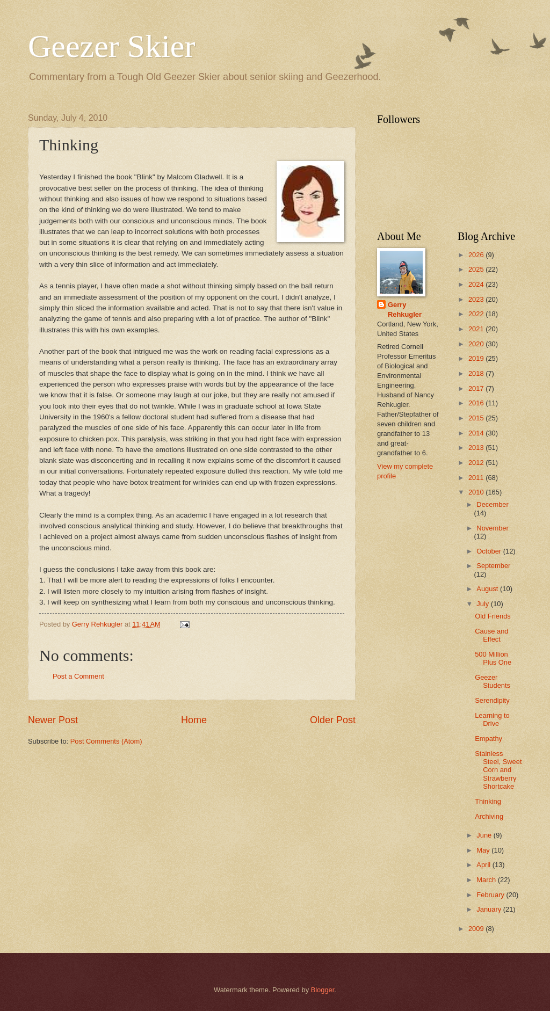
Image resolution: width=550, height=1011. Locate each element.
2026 (477, 255)
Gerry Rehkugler (405, 309)
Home (194, 720)
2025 (477, 269)
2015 (477, 418)
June (485, 835)
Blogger (323, 990)
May (483, 850)
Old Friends (493, 616)
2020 (477, 344)
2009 (477, 929)
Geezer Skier (111, 46)
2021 (477, 329)
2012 (477, 463)
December (492, 504)
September (493, 566)
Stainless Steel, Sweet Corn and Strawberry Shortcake (498, 770)
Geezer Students (492, 681)
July (483, 604)
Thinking (488, 801)
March (486, 880)
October (489, 551)
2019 (477, 358)
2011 (477, 478)
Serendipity (492, 700)
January (489, 909)
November (492, 528)
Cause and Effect (491, 635)
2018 (477, 373)
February (491, 895)
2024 (477, 284)
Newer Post (53, 720)
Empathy (488, 738)
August (488, 589)
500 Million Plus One (493, 658)
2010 (477, 492)
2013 (477, 447)
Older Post (333, 720)
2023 (477, 299)
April (484, 865)
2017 (477, 388)
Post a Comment (78, 676)
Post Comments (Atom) (106, 741)
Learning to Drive (492, 719)
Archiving (489, 816)
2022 (477, 314)
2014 (477, 433)
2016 (477, 403)
